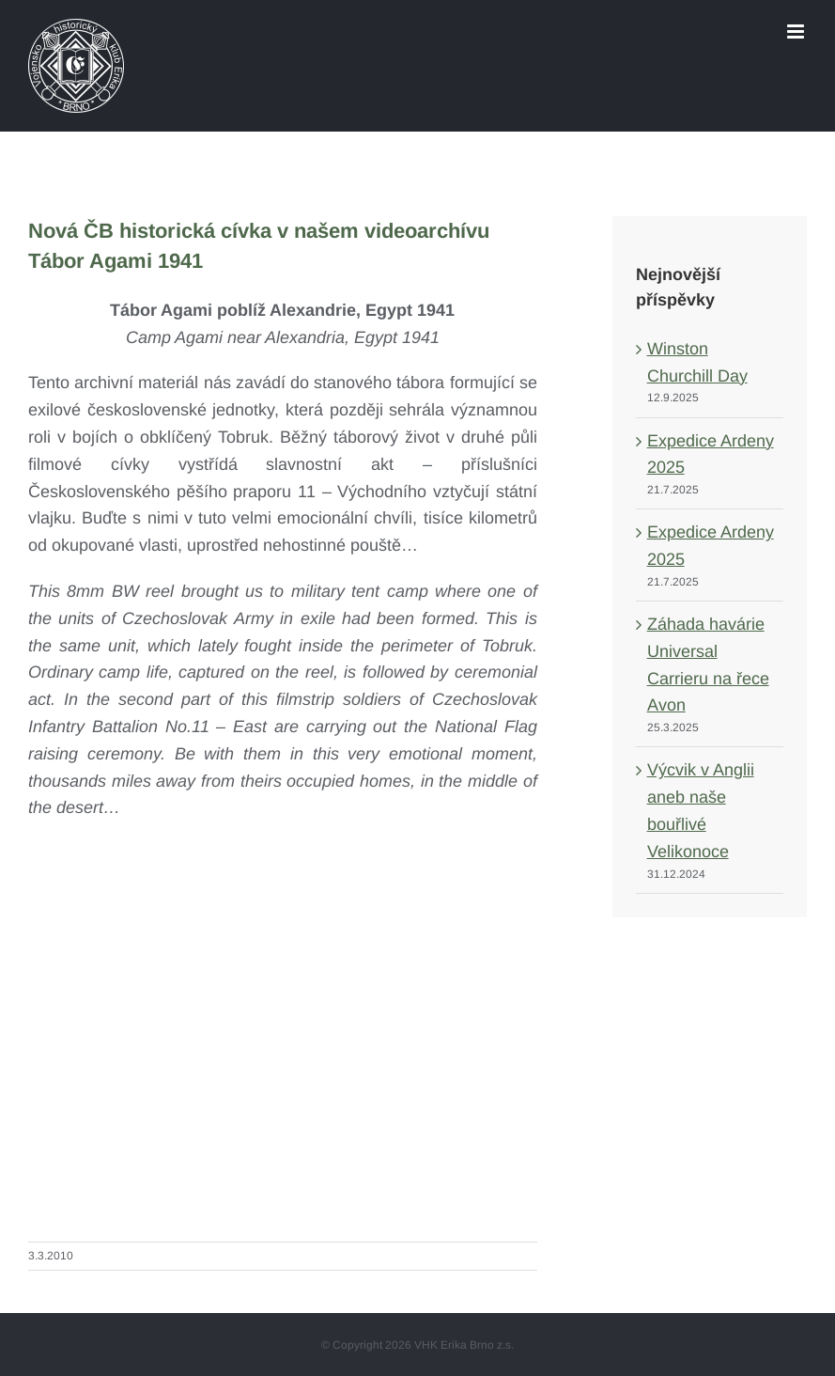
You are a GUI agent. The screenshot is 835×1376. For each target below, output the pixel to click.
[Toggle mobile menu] (797, 31)
